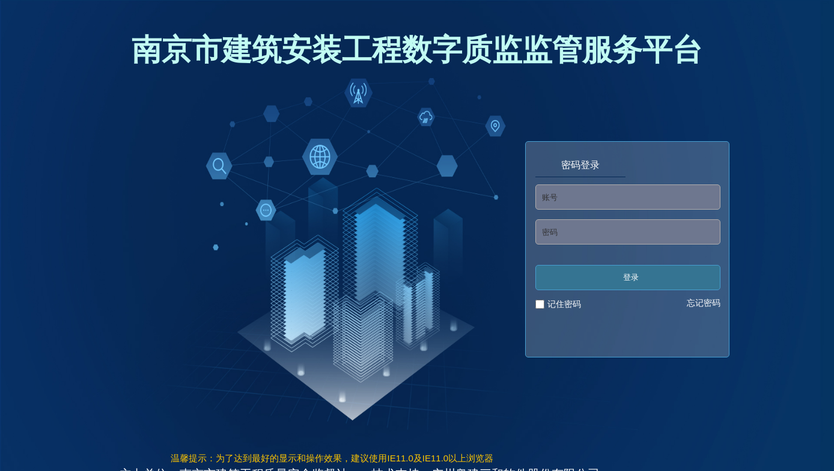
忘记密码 (703, 303)
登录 (631, 277)
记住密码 (564, 304)
